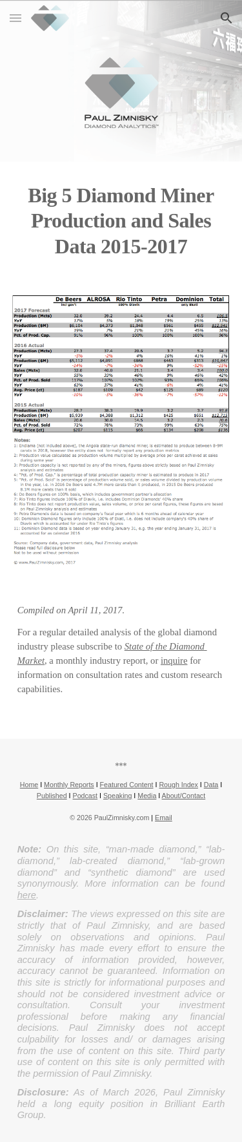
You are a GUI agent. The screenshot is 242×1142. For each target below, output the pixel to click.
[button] (15, 18)
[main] (121, 220)
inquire (174, 660)
